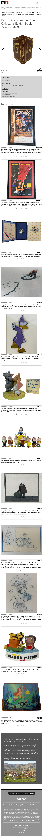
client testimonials (31, 747)
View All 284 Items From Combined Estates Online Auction (21, 8)
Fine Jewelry (27, 750)
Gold (20, 750)
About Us (5, 805)
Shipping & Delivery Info (8, 96)
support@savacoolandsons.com (11, 760)
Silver (23, 750)
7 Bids (2, 72)
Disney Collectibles (22, 752)
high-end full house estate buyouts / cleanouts (23, 749)
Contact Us (12, 805)
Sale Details (5, 91)
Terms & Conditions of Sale (9, 93)
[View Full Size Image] (40, 68)
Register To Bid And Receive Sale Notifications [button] (22, 793)
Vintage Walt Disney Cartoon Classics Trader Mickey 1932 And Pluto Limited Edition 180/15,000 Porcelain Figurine (20, 670)
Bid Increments (6, 94)
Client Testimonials (35, 805)
